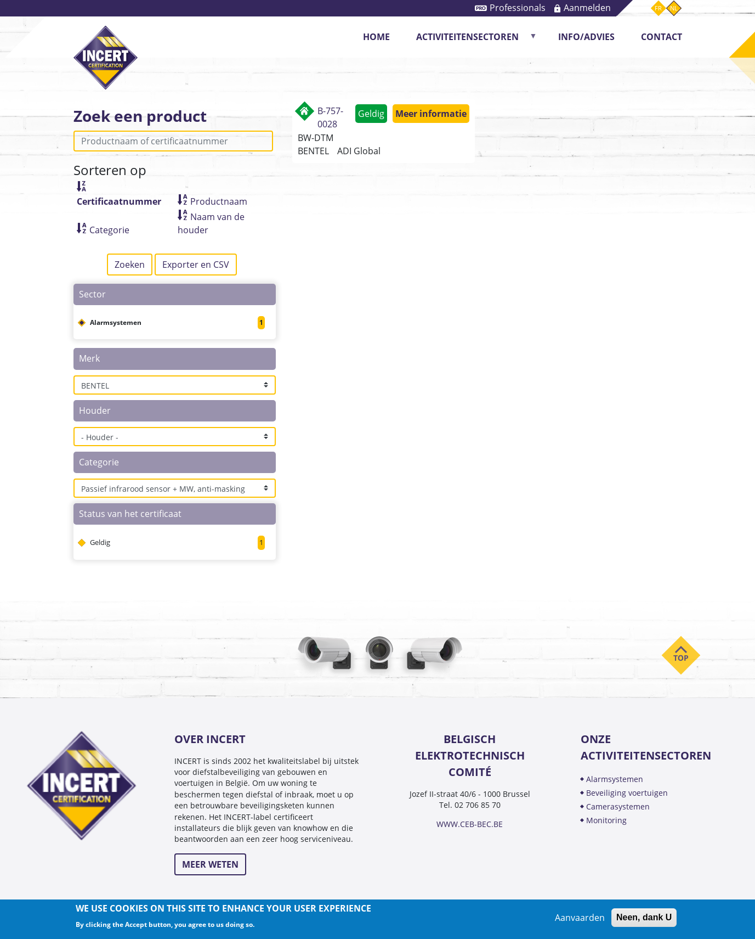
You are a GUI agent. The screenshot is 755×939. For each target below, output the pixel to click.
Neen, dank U (644, 917)
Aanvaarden (580, 918)
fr (658, 8)
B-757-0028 (330, 117)
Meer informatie (431, 114)
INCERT (105, 48)
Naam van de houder (211, 223)
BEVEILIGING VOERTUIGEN (627, 793)
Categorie (109, 230)
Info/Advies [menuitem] (586, 37)
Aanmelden (587, 8)
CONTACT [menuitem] (661, 37)
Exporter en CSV (195, 264)
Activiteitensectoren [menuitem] (470, 40)
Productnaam (218, 201)
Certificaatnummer (119, 201)
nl (674, 8)
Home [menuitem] (376, 37)
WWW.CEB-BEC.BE (469, 824)
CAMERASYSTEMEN (618, 806)
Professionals (518, 8)
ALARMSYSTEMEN (614, 779)
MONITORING (607, 820)
